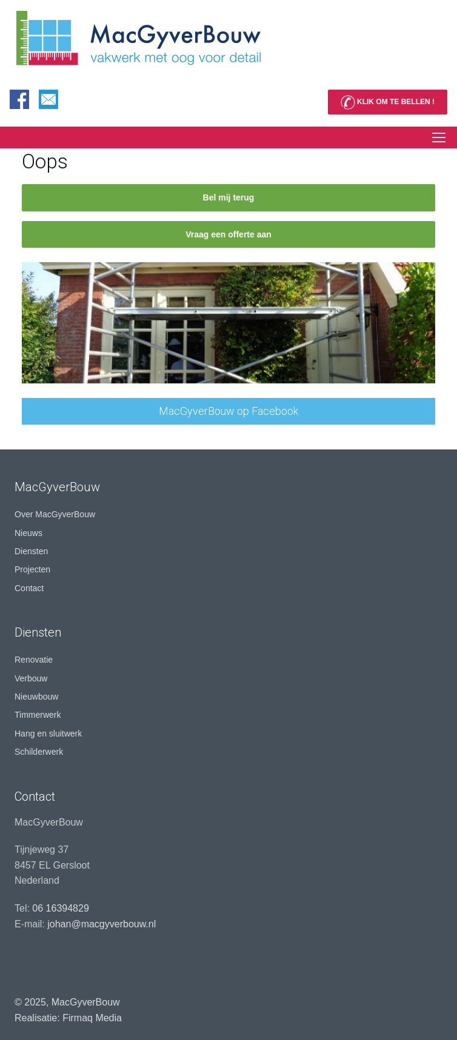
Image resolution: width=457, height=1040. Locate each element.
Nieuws (28, 533)
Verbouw (31, 678)
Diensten (31, 551)
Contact (29, 588)
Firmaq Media (92, 1018)
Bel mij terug (229, 197)
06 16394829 (60, 908)
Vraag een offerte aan (228, 234)
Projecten (32, 569)
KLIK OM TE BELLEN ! (388, 102)
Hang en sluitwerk (48, 733)
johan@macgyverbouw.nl (101, 924)
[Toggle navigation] (438, 137)
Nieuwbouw (36, 696)
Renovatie (34, 659)
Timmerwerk (38, 715)
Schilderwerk (39, 752)
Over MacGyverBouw (55, 514)
